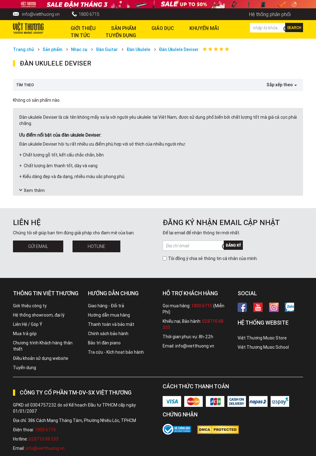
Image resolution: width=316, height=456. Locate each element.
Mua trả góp (25, 333)
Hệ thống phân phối (270, 14)
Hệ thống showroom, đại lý (38, 315)
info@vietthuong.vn (41, 14)
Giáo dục (163, 28)
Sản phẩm (52, 49)
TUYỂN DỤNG (121, 35)
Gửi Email (38, 246)
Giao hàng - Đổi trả (106, 306)
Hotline (96, 246)
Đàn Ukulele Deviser (179, 49)
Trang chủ (23, 49)
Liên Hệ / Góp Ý (27, 324)
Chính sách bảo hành (108, 333)
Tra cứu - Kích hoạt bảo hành (116, 352)
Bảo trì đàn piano (104, 343)
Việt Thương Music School (263, 347)
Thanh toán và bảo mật (111, 324)
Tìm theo (25, 85)
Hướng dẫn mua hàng (109, 315)
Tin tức (80, 35)
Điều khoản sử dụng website (40, 358)
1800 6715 (89, 14)
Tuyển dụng (24, 367)
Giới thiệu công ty (30, 306)
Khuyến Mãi (204, 28)
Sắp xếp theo (282, 84)
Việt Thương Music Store (262, 338)
